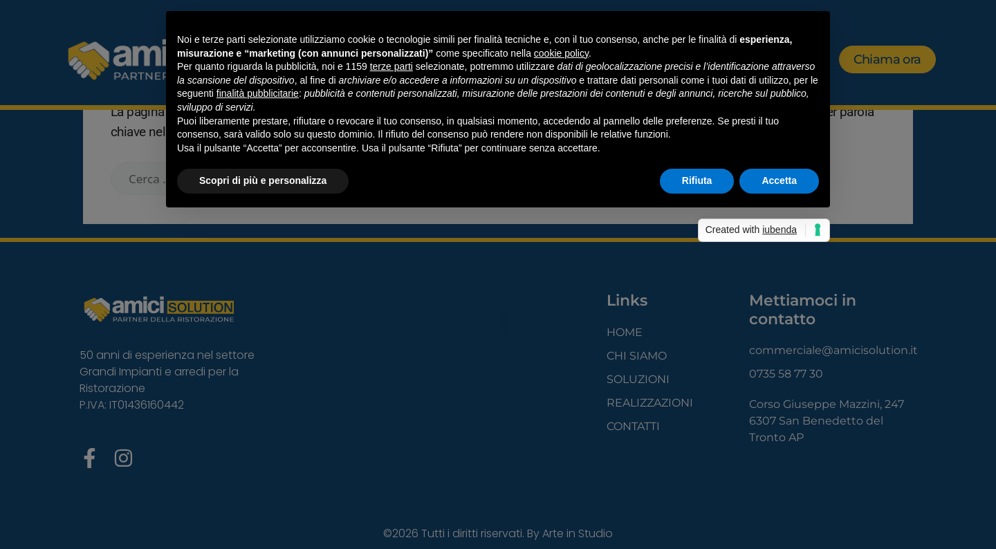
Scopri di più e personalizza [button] (262, 180)
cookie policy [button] (561, 53)
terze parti (391, 66)
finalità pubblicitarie (257, 93)
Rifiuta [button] (697, 180)
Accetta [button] (779, 180)
